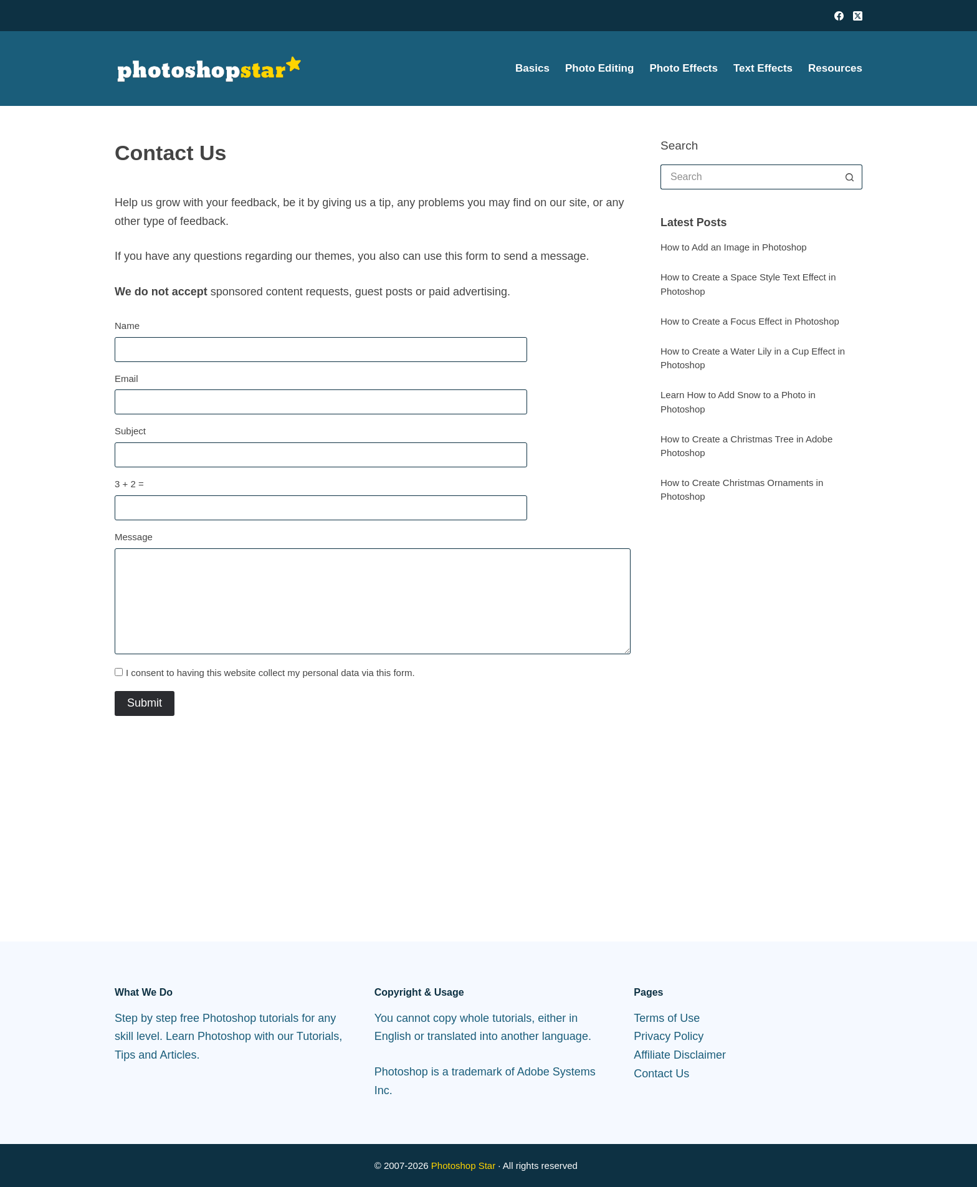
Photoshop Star (463, 1165)
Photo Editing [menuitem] (599, 68)
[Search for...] (748, 176)
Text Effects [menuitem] (763, 68)
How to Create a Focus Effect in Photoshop (749, 321)
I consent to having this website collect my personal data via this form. (270, 672)
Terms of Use (667, 1018)
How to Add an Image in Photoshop (733, 247)
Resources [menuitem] (835, 68)
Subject (130, 431)
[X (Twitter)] (857, 16)
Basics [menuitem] (532, 68)
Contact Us (661, 1073)
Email (126, 378)
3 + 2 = (129, 484)
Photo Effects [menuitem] (683, 68)
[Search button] (849, 176)
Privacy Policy (668, 1036)
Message (134, 537)
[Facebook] (839, 16)
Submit (144, 703)
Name (127, 325)
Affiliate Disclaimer (680, 1055)
